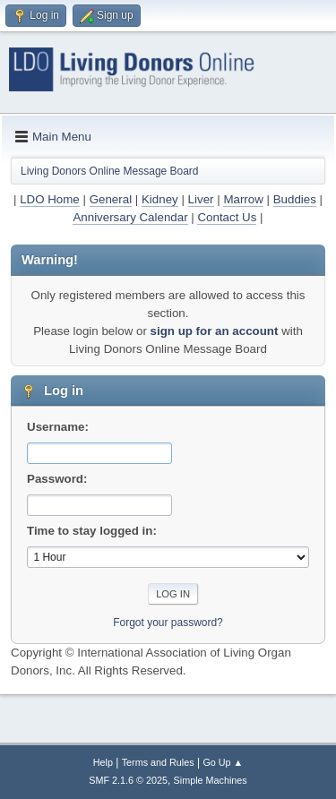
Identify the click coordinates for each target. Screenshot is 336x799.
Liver (201, 199)
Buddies (294, 199)
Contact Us (226, 217)
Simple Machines (210, 780)
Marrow (243, 199)
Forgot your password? (168, 622)
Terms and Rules (158, 762)
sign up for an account (215, 331)
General (111, 199)
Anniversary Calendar (130, 217)
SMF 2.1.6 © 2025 (128, 780)
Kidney (160, 199)
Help (103, 762)
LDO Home (50, 199)
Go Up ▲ (222, 762)
